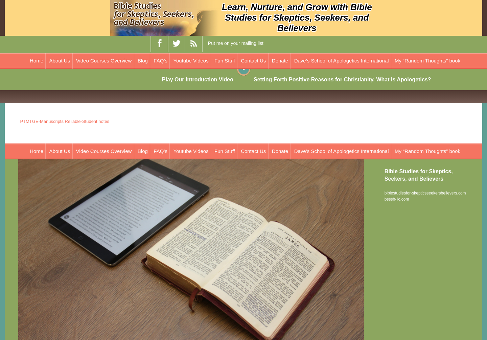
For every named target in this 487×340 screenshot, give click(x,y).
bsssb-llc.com (397, 199)
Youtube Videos (190, 60)
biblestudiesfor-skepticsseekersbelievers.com (425, 193)
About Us (59, 60)
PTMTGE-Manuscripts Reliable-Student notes (64, 121)
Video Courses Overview (104, 60)
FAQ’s (160, 60)
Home (36, 60)
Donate (280, 60)
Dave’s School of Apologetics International (341, 60)
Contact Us (253, 60)
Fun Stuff (224, 60)
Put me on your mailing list (235, 43)
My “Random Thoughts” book (427, 60)
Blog (143, 60)
